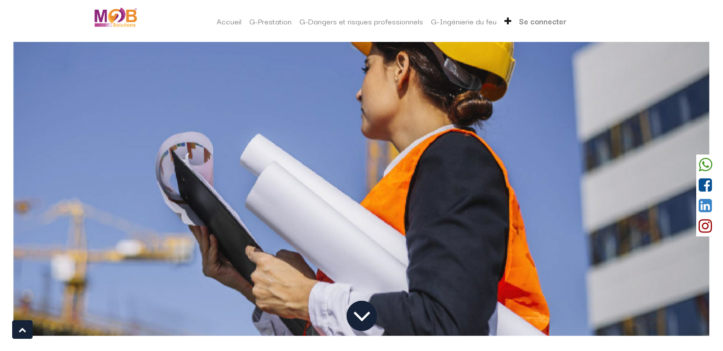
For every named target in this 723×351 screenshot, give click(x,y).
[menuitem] (229, 21)
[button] (508, 21)
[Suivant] (657, 189)
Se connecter (543, 21)
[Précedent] (65, 189)
